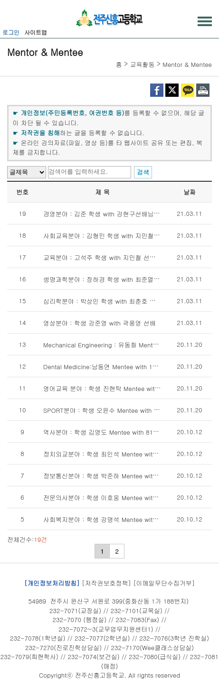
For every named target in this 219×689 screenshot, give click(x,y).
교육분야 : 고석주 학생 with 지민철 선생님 (102, 257)
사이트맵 (35, 32)
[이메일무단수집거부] (164, 582)
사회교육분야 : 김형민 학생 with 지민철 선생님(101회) (119, 235)
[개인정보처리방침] (52, 582)
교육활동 (142, 64)
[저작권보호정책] (106, 582)
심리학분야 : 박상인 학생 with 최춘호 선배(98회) (111, 301)
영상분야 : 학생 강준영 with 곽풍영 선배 (99, 322)
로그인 (10, 32)
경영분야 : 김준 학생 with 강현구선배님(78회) (107, 213)
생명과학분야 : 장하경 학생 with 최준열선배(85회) (113, 279)
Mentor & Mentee (187, 64)
